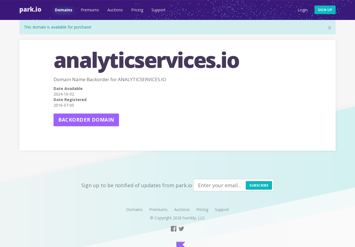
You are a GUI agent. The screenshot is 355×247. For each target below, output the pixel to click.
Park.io (30, 9)
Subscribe (258, 185)
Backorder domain (86, 119)
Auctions (115, 9)
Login (303, 9)
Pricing (137, 9)
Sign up (325, 9)
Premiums (90, 9)
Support (158, 9)
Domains (63, 9)
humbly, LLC (194, 217)
